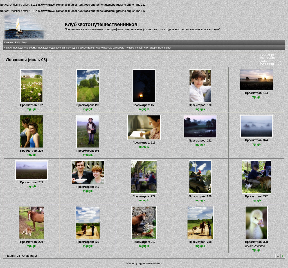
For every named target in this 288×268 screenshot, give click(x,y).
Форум (8, 47)
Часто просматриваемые (110, 47)
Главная (9, 42)
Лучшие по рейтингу (137, 47)
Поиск (167, 47)
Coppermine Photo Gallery (150, 263)
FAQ (17, 42)
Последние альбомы (25, 47)
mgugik (31, 109)
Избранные (156, 47)
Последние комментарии (80, 47)
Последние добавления (51, 47)
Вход (24, 42)
